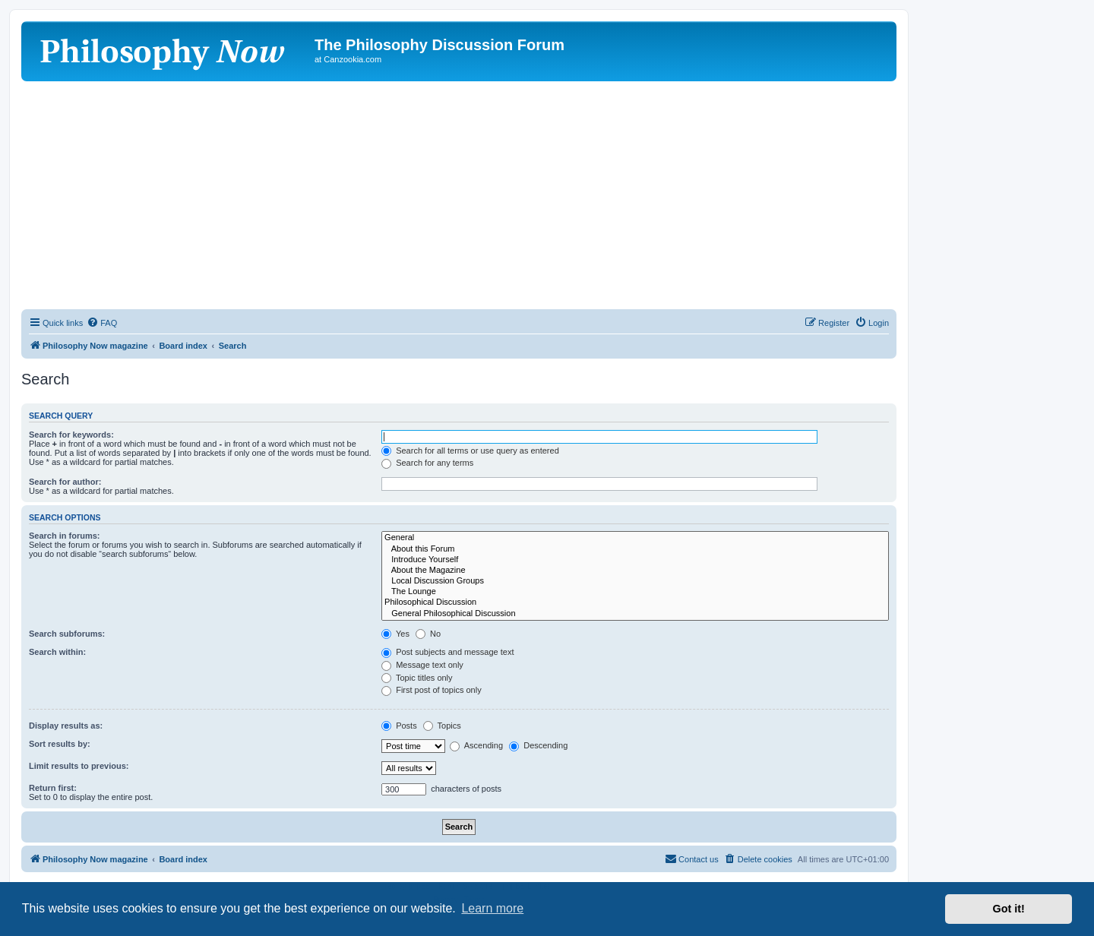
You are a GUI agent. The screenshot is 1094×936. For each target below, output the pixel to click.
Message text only (422, 664)
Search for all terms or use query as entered (470, 450)
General (635, 538)
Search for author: (65, 481)
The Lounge (635, 592)
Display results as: (66, 725)
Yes (395, 633)
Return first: (53, 787)
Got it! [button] (1009, 909)
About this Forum (635, 549)
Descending (538, 745)
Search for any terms (427, 462)
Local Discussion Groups (635, 581)
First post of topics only (431, 689)
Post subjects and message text (447, 651)
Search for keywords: (71, 434)
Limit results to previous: (78, 765)
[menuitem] (102, 323)
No (428, 633)
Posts (399, 725)
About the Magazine (635, 570)
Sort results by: (59, 743)
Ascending (476, 745)
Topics (442, 725)
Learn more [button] (492, 908)
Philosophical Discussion (635, 602)
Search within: (57, 651)
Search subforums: (67, 633)
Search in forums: (64, 535)
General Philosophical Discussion (635, 614)
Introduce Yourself (635, 560)
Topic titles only (416, 677)
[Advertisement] (458, 195)
